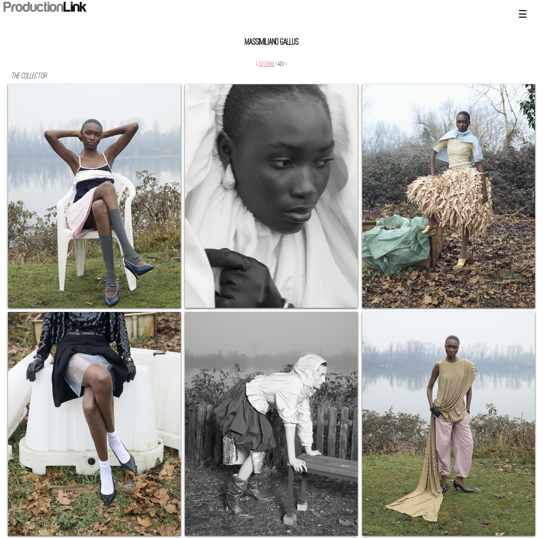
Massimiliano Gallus (272, 42)
